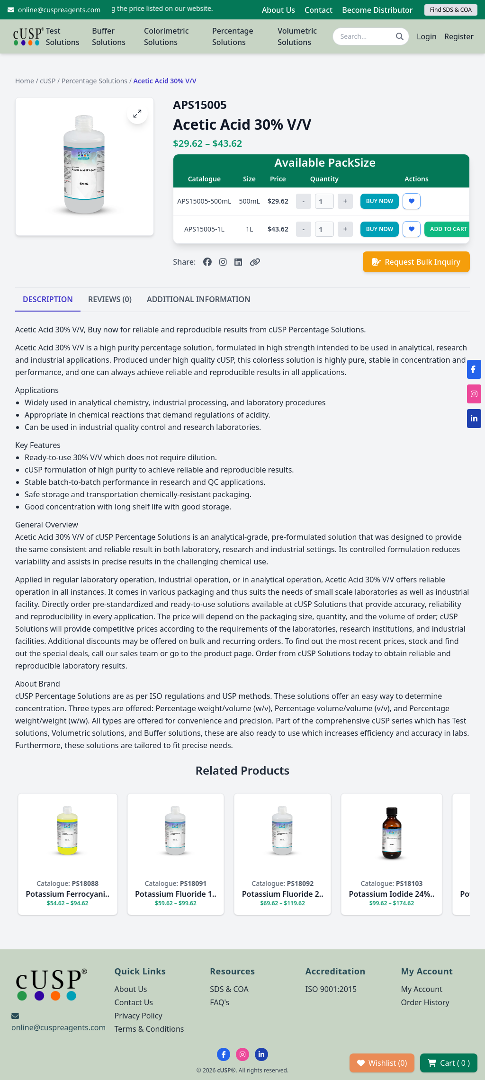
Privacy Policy (138, 1015)
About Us (278, 10)
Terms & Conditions (149, 1029)
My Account (421, 989)
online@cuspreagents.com (58, 1027)
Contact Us (134, 1002)
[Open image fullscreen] (137, 113)
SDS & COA (229, 989)
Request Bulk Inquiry (416, 262)
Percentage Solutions (232, 36)
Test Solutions (63, 36)
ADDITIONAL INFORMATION (199, 299)
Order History (425, 1002)
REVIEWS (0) (110, 299)
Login (427, 36)
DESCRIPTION (48, 299)
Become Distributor (377, 10)
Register (459, 36)
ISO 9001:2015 (331, 989)
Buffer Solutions (109, 36)
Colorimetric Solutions (166, 36)
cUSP (47, 80)
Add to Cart (448, 229)
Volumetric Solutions (297, 36)
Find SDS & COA (451, 10)
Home (24, 80)
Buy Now (380, 201)
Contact (318, 10)
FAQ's (219, 1002)
